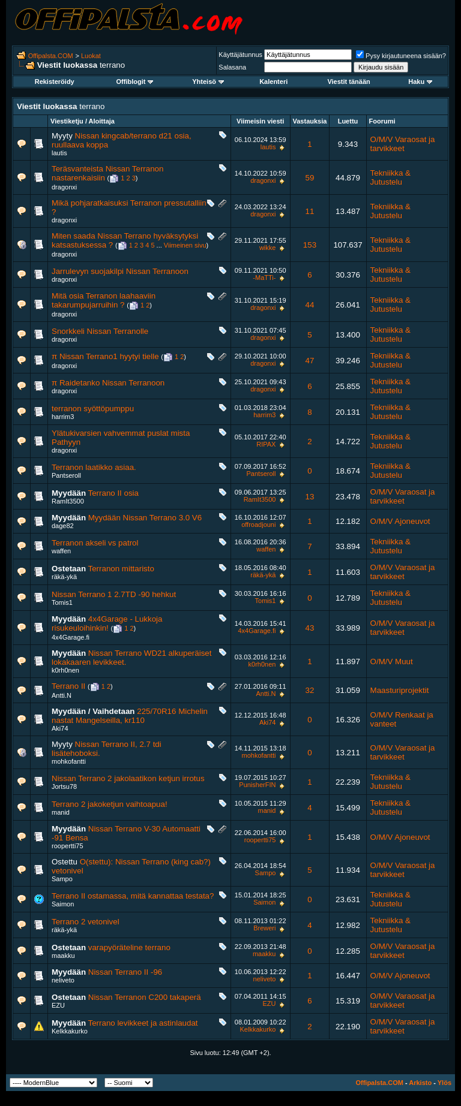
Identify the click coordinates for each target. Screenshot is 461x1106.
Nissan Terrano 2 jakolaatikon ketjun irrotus (128, 778)
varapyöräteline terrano (129, 947)
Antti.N (61, 695)
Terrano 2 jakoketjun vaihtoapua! (109, 804)
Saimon (63, 904)
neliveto (63, 980)
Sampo (62, 878)
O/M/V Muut (391, 661)
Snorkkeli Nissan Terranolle (100, 331)
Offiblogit (135, 81)
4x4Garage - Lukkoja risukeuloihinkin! (107, 623)
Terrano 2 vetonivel (85, 921)
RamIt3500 (68, 501)
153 (309, 244)
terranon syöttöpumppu (93, 408)
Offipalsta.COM (50, 55)
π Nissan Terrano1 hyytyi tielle (105, 356)
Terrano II (68, 686)
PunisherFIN (257, 784)
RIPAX (266, 444)
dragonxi (64, 187)
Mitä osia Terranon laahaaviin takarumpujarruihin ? (103, 300)
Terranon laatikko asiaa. (94, 467)
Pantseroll (66, 475)
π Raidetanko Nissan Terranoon (108, 382)
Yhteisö (208, 81)
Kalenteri (273, 81)
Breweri (264, 928)
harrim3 (63, 416)
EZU (58, 1005)
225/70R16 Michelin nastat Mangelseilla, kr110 (130, 716)
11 (310, 211)
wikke (267, 247)
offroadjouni (258, 524)
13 (310, 496)
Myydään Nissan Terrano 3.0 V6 (145, 517)
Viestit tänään (348, 81)
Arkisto (420, 1082)
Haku (420, 81)
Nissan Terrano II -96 (125, 972)
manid (61, 812)
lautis (59, 152)
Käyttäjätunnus (240, 54)
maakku (63, 955)
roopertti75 (67, 845)
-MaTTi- (264, 277)
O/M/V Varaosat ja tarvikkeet (402, 144)
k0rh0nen (65, 670)
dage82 (63, 525)
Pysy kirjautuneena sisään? (401, 55)
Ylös (444, 1082)
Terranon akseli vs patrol (95, 542)
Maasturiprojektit (399, 690)
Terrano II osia (113, 493)
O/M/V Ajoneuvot (400, 521)
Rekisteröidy (54, 81)
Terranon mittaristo (121, 568)
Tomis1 (62, 602)
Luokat (91, 55)
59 (310, 177)
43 (310, 627)
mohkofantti (69, 761)
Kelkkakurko (70, 1031)
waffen (61, 550)
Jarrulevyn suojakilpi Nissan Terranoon (120, 271)
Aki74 (60, 728)
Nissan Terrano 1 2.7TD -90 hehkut (114, 594)
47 (310, 360)
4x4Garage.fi (70, 637)
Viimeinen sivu (185, 245)
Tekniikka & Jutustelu (390, 177)
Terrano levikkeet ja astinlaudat (143, 1022)
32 (310, 690)
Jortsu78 (64, 786)
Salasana (232, 67)
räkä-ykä (64, 576)
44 (310, 304)
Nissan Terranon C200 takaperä (144, 997)
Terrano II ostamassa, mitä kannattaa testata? (133, 895)
